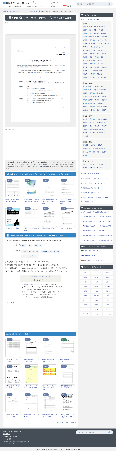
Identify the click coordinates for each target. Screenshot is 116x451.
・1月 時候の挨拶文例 (88, 216)
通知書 (108, 277)
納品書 (105, 119)
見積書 (99, 119)
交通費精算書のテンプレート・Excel (67, 360)
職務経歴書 (100, 93)
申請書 (97, 36)
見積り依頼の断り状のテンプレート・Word (13, 415)
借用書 (97, 126)
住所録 (101, 148)
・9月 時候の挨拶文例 (88, 235)
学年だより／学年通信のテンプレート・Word (13, 200)
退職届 (85, 93)
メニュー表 (101, 77)
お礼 (99, 43)
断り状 (85, 67)
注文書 (92, 119)
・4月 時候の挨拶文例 (105, 221)
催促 (102, 57)
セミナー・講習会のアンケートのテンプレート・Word (67, 201)
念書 (108, 304)
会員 (103, 152)
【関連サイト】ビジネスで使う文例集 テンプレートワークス (16, 442)
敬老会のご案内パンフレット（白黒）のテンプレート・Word (67, 416)
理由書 (85, 64)
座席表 (100, 103)
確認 (98, 53)
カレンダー (100, 167)
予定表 (85, 167)
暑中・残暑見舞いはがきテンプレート (95, 197)
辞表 (102, 86)
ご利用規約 (41, 166)
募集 (89, 86)
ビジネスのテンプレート (91, 19)
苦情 (106, 40)
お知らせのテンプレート (30, 251)
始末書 (104, 96)
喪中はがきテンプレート (91, 188)
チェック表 (86, 152)
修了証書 (86, 50)
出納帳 (85, 129)
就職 (95, 90)
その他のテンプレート (90, 202)
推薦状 (104, 110)
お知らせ (34, 11)
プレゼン (99, 40)
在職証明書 (91, 103)
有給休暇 (102, 90)
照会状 (92, 53)
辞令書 (96, 86)
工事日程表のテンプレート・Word (12, 360)
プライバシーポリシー (10, 436)
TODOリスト (99, 164)
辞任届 (97, 100)
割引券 (101, 129)
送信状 (92, 64)
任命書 (97, 96)
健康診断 (86, 110)
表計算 (93, 60)
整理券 (97, 67)
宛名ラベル (100, 64)
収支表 (85, 126)
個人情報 (94, 47)
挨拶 (95, 30)
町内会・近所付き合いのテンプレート (95, 178)
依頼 (89, 30)
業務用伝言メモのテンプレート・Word (13, 386)
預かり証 (86, 60)
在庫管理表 (86, 148)
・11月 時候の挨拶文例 (88, 240)
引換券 (104, 67)
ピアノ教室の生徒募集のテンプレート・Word (13, 229)
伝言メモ (99, 74)
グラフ (96, 291)
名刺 (84, 103)
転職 (89, 90)
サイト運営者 (7, 439)
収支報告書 (100, 122)
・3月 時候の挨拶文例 (88, 221)
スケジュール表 (88, 164)
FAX (108, 300)
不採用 (90, 96)
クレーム (86, 43)
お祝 (100, 47)
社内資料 (94, 26)
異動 (84, 100)
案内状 (85, 77)
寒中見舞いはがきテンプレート (93, 193)
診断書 (105, 106)
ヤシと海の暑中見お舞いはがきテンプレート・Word (31, 200)
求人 (84, 86)
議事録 (93, 145)
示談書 (99, 106)
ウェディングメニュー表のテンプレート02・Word (31, 386)
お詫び (105, 43)
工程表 (92, 167)
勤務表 (104, 100)
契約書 (90, 100)
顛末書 (104, 53)
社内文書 (86, 26)
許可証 (85, 40)
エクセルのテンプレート (90, 251)
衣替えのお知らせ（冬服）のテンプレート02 (40, 276)
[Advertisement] (40, 28)
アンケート (93, 132)
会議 (84, 30)
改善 (91, 57)
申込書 (101, 30)
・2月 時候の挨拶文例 (105, 216)
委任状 (100, 50)
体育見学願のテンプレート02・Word (31, 415)
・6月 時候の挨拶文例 (105, 226)
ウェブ (96, 314)
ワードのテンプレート (29, 256)
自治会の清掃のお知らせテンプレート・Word (49, 360)
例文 (26, 11)
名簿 (84, 155)
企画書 (96, 33)
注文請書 (86, 136)
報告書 (101, 26)
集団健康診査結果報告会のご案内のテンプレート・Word (49, 201)
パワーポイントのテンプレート (92, 260)
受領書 (93, 50)
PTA (30, 11)
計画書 (103, 33)
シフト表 (86, 47)
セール (85, 132)
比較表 (95, 70)
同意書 (92, 106)
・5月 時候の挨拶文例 (88, 226)
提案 (84, 36)
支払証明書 (93, 129)
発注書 (85, 119)
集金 (91, 126)
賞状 (92, 110)
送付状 (85, 53)
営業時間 (104, 36)
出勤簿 (100, 145)
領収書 (85, 122)
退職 (84, 90)
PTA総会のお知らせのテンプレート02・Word (67, 229)
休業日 (92, 74)
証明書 (92, 40)
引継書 (85, 57)
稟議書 (93, 43)
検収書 (92, 122)
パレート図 (86, 70)
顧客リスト (96, 152)
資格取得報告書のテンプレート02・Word (31, 360)
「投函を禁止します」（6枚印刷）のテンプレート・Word (49, 387)
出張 (84, 33)
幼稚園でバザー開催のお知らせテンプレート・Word (31, 229)
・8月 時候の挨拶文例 (105, 230)
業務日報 (86, 145)
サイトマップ (107, 314)
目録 (98, 110)
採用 (84, 96)
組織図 (85, 106)
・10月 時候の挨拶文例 (105, 235)
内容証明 (107, 272)
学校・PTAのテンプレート (50, 251)
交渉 (89, 33)
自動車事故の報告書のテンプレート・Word (49, 415)
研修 (96, 57)
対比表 (85, 74)
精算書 (101, 132)
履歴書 (92, 93)
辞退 (91, 67)
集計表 (95, 148)
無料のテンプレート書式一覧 (68, 422)
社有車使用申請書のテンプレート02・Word (67, 386)
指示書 (90, 36)
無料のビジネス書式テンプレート (13, 11)
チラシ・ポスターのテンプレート (94, 183)
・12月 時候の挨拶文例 (105, 240)
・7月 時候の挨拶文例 (88, 230)
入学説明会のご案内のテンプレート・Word (49, 229)
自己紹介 (92, 77)
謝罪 (100, 70)
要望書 (100, 60)
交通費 (104, 126)
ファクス (85, 300)
